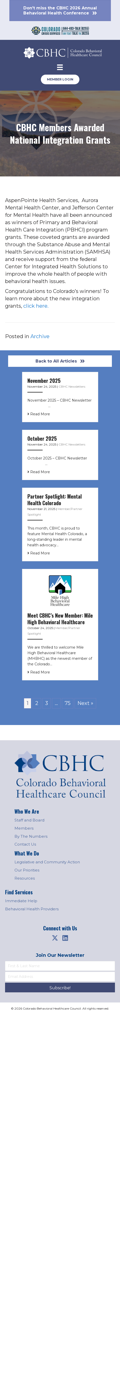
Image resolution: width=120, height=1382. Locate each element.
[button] (55, 938)
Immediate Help (21, 900)
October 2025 (42, 438)
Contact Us (25, 844)
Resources (24, 878)
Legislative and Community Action (47, 862)
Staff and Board (29, 820)
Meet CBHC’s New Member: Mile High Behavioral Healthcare (60, 619)
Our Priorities (26, 870)
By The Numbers (30, 836)
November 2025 (44, 380)
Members (23, 828)
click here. (35, 306)
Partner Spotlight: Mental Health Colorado (54, 499)
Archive (39, 336)
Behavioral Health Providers (32, 909)
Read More (38, 414)
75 (68, 703)
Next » (85, 703)
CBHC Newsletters (72, 386)
